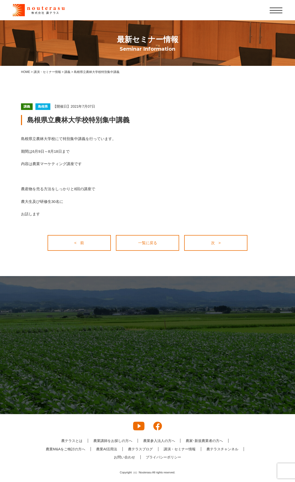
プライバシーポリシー (163, 457)
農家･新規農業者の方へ (204, 441)
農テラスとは (71, 441)
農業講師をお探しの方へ (112, 441)
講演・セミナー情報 (180, 449)
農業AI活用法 (106, 449)
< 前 (79, 243)
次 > (216, 243)
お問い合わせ (124, 457)
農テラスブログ (140, 449)
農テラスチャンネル (222, 449)
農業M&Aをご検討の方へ (65, 449)
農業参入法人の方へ (159, 441)
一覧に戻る (147, 243)
